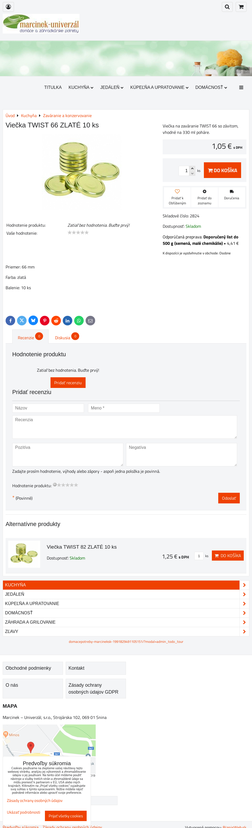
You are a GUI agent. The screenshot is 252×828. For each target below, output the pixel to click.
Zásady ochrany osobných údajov (34, 800)
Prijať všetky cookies (66, 816)
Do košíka (222, 170)
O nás (12, 685)
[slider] (78, 232)
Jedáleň (111, 87)
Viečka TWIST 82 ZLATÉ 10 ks (82, 547)
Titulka (53, 87)
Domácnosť (211, 87)
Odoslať (229, 498)
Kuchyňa (81, 87)
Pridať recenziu (68, 382)
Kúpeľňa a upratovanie (159, 87)
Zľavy (127, 631)
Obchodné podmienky (28, 668)
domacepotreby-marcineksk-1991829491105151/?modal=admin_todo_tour (126, 641)
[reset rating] (55, 484)
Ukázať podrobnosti (23, 812)
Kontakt (77, 668)
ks (201, 555)
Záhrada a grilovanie (127, 622)
